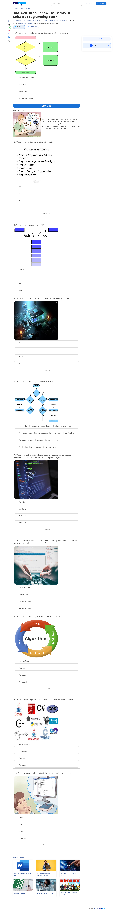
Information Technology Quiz (45, 893)
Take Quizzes (89, 3)
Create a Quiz (101, 3)
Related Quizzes (19, 857)
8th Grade (50, 20)
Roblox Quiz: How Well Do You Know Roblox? (68, 894)
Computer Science (20, 20)
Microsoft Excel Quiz (19, 893)
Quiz (18, 27)
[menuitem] (89, 4)
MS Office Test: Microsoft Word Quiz (22, 874)
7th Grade (44, 20)
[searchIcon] (80, 3)
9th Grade (55, 20)
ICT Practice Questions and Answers (68, 874)
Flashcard (32, 27)
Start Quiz (46, 106)
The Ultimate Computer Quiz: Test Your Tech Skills (45, 874)
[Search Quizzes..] (66, 4)
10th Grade (62, 20)
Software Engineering (32, 20)
